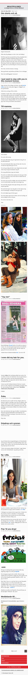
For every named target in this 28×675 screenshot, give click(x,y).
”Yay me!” (5, 297)
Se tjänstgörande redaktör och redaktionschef (13, 670)
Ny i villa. (5, 455)
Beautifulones (14, 6)
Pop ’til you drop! (8, 529)
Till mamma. (6, 106)
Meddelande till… (8, 597)
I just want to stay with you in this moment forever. (14, 80)
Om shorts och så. (9, 13)
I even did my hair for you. (12, 357)
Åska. (3, 396)
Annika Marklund (16, 15)
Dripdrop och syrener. (10, 423)
